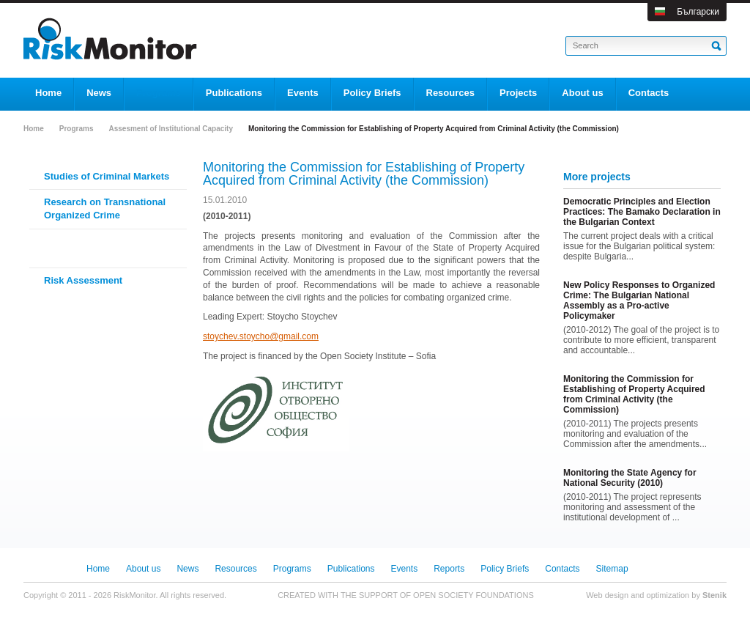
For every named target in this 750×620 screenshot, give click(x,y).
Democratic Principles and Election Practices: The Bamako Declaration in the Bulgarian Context (642, 211)
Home (33, 129)
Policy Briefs (504, 569)
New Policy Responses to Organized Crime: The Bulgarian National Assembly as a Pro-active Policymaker (639, 300)
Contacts (562, 569)
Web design (607, 595)
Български (698, 12)
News (187, 569)
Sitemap (612, 569)
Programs (76, 129)
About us (143, 569)
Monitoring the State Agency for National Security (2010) (630, 478)
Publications (351, 569)
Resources (235, 569)
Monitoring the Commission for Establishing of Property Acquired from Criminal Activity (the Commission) (634, 394)
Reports (449, 569)
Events (404, 569)
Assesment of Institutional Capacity (170, 129)
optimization (668, 595)
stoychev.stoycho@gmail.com (261, 336)
